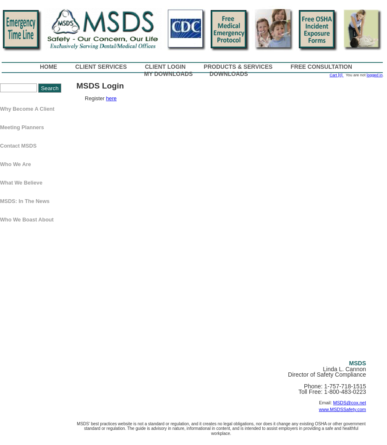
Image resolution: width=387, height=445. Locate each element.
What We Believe (21, 183)
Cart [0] (336, 75)
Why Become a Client (27, 109)
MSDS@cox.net (349, 402)
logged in (374, 75)
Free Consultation (321, 67)
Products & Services (238, 67)
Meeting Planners (22, 127)
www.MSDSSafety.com (342, 409)
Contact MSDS (18, 146)
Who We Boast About (27, 220)
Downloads (228, 74)
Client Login (165, 67)
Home (48, 67)
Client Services (101, 67)
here (111, 98)
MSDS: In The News (25, 201)
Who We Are (15, 164)
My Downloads (168, 74)
